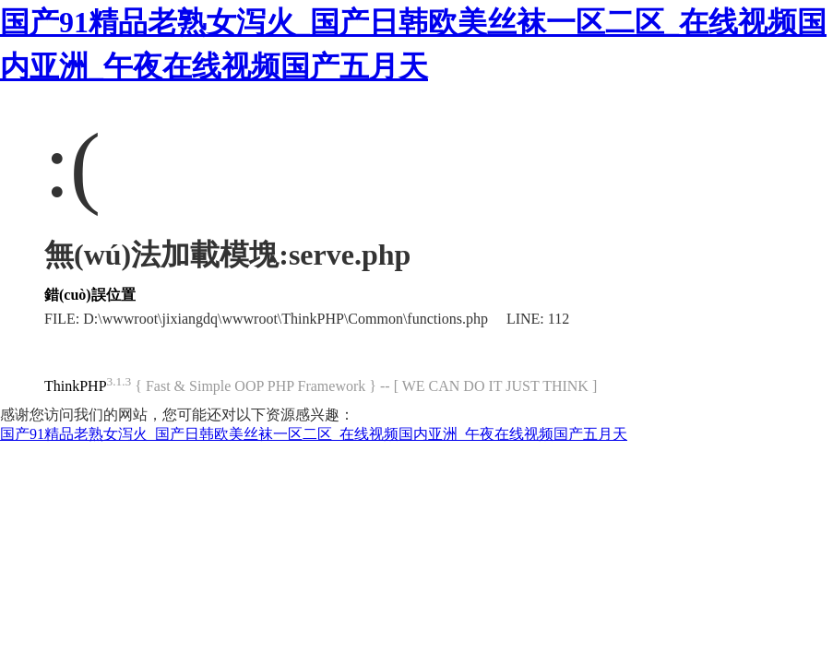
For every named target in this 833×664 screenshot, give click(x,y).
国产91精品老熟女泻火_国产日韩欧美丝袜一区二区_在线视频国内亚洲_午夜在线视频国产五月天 (313, 434)
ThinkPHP (75, 386)
